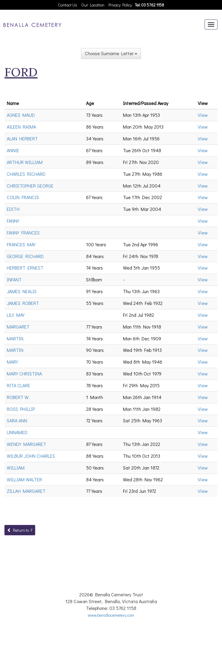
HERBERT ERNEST (25, 268)
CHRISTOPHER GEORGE (30, 186)
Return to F (20, 530)
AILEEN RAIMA (21, 127)
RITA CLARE (18, 385)
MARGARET (18, 327)
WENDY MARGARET (26, 444)
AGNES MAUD (21, 115)
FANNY (13, 221)
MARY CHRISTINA (24, 373)
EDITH (13, 209)
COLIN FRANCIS (23, 197)
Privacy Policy (120, 5)
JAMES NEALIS (22, 291)
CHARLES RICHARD (26, 174)
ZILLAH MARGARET (26, 491)
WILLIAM (16, 468)
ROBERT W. (18, 397)
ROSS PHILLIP (21, 409)
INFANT (14, 279)
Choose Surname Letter (111, 53)
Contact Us (67, 5)
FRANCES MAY (21, 244)
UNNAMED (17, 432)
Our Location (92, 5)
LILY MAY (16, 315)
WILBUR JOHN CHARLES (31, 456)
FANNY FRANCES (23, 232)
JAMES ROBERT (23, 303)
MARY (12, 362)
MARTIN (15, 338)
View (203, 115)
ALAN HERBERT (22, 138)
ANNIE (13, 150)
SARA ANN (17, 420)
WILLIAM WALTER (24, 479)
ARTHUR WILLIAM (25, 162)
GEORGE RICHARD (25, 256)
